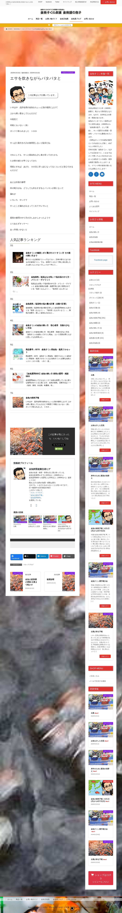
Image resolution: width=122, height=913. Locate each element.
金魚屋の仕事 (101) (96, 338)
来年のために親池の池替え (49, 527)
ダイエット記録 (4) (96, 298)
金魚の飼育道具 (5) (96, 333)
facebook (49, 2)
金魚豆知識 (93, 237)
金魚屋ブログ (58, 899)
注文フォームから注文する (62, 25)
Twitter (57, 2)
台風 (14, 526)
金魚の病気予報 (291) (97, 318)
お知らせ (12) (94, 280)
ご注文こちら (94, 676)
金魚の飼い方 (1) (95, 328)
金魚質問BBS (36, 498)
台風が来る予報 (97, 632)
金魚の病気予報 (36, 495)
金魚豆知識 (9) (94, 343)
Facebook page (100, 260)
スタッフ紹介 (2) (95, 293)
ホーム (91, 191)
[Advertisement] (61, 49)
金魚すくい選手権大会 (99, 581)
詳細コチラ (105, 400)
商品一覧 (92, 196)
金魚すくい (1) (94, 303)
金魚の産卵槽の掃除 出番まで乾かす (31, 582)
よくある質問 (94, 206)
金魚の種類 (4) (94, 323)
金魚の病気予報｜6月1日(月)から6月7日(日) (64, 529)
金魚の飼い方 (94, 232)
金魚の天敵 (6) (94, 308)
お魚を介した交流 (34, 526)
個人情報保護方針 (81, 2)
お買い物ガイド (32, 899)
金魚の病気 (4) (94, 313)
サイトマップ (67, 2)
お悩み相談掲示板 (96, 242)
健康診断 (50, 579)
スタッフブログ (68, 72)
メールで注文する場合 (97, 681)
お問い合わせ (108, 2)
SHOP (40, 2)
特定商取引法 (94, 2)
